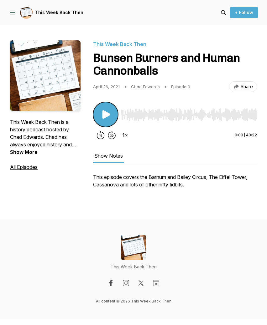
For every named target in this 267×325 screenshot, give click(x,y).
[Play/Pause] (105, 114)
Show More (24, 152)
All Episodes (24, 167)
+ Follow (244, 12)
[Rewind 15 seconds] (100, 135)
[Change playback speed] (125, 135)
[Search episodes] (223, 12)
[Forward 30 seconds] (111, 135)
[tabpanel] (175, 184)
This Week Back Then (59, 12)
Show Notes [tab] (108, 156)
